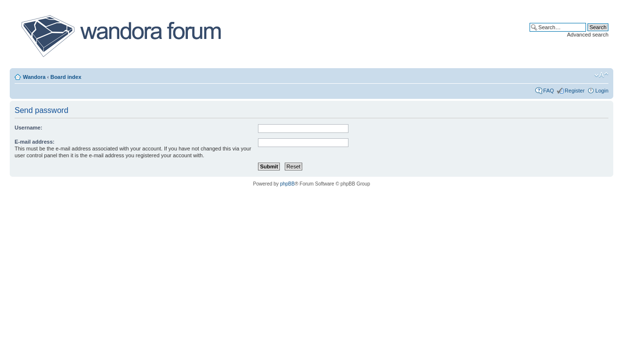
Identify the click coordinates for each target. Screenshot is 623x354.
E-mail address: (35, 142)
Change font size (601, 75)
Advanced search (587, 34)
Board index (65, 77)
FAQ (548, 90)
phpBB (287, 183)
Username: (28, 127)
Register (575, 90)
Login (601, 90)
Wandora (34, 77)
